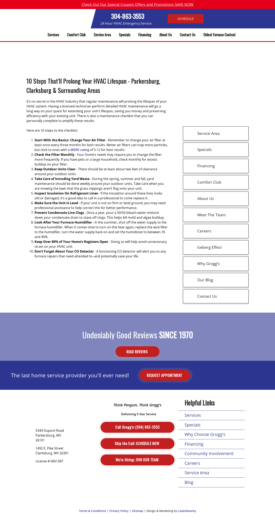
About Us (165, 34)
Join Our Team (137, 460)
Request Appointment (165, 375)
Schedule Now (137, 443)
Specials (124, 34)
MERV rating (79, 150)
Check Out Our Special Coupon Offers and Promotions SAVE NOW (137, 4)
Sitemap (137, 511)
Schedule (185, 19)
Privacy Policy (119, 511)
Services (53, 34)
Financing (144, 34)
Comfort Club (76, 34)
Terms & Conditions (92, 511)
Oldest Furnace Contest (219, 34)
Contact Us (187, 34)
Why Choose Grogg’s (205, 434)
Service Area (102, 34)
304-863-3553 (127, 16)
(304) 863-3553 (137, 427)
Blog (189, 482)
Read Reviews (137, 351)
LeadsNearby (187, 511)
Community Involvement (209, 453)
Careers (192, 463)
